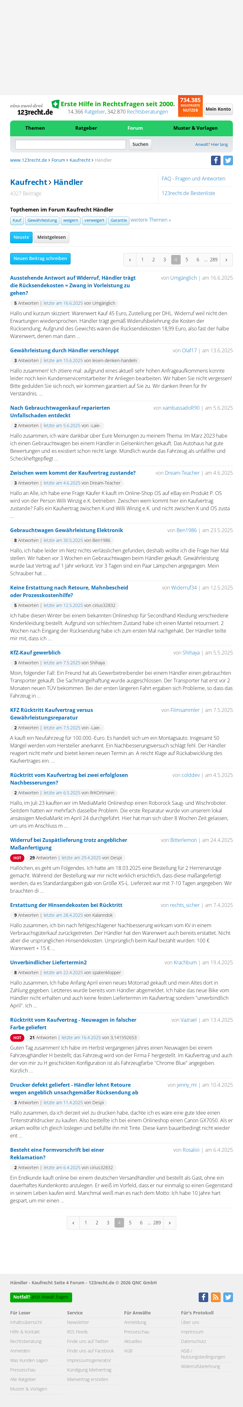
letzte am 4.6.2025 (62, 483)
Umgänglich (183, 278)
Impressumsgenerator (89, 1360)
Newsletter (78, 1322)
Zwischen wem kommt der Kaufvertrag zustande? (73, 473)
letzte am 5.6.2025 (62, 426)
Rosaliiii (191, 1150)
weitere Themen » (151, 220)
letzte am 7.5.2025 (62, 663)
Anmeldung (135, 1322)
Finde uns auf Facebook (90, 1351)
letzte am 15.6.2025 (63, 361)
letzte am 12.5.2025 (63, 605)
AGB (128, 1351)
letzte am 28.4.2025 (63, 915)
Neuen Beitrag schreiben (40, 259)
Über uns (190, 1322)
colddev (191, 775)
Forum (135, 128)
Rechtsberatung (25, 1341)
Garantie (119, 220)
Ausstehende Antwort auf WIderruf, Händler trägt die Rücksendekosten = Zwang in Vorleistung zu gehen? (73, 286)
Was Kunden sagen (29, 1360)
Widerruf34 (184, 587)
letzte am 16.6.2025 (63, 303)
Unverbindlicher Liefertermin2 (48, 962)
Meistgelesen (51, 237)
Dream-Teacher (182, 473)
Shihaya (191, 652)
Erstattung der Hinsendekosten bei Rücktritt (66, 905)
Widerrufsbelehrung (200, 1367)
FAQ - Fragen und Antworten (193, 178)
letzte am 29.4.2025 (81, 858)
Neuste (21, 237)
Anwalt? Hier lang (211, 145)
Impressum (192, 1332)
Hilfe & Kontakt (25, 1332)
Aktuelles (133, 1341)
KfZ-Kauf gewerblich (35, 652)
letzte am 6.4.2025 (62, 1168)
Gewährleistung (42, 220)
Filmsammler (185, 710)
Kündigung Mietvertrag (89, 1370)
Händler (68, 182)
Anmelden (20, 1351)
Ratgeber (94, 111)
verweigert (94, 220)
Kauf (17, 220)
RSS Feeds (77, 1332)
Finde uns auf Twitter (88, 1341)
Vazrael (189, 1020)
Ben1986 (187, 530)
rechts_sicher (185, 905)
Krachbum (185, 962)
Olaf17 (189, 350)
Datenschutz (193, 1341)
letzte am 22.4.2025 (63, 973)
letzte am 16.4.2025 (81, 1038)
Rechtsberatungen (147, 111)
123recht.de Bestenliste (188, 193)
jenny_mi (187, 1085)
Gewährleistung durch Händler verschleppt (64, 350)
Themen (35, 128)
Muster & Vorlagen (195, 128)
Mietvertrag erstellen (87, 1380)
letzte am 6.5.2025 (62, 793)
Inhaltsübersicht (26, 1322)
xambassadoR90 (181, 408)
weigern (70, 220)
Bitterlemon (183, 840)
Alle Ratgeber (23, 1380)
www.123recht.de (28, 160)
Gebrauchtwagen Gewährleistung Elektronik (66, 530)
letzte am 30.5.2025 (63, 540)
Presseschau (22, 1370)
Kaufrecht (80, 160)
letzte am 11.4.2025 (63, 1103)
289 (214, 260)
